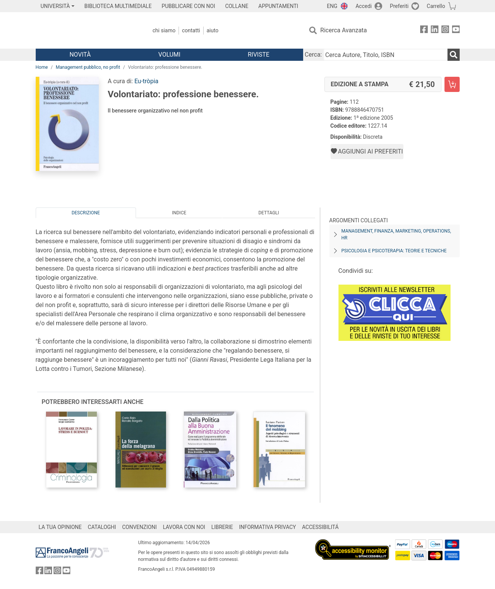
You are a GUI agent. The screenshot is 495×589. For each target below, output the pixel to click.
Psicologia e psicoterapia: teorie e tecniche (394, 250)
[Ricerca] (454, 55)
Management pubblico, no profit (88, 67)
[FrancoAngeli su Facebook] (424, 30)
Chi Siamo (164, 30)
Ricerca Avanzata (343, 30)
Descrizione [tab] (85, 212)
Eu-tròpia (146, 81)
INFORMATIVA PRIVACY (267, 527)
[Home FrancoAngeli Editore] (86, 30)
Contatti (191, 30)
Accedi (364, 6)
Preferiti (399, 6)
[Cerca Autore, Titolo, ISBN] (385, 55)
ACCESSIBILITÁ (320, 527)
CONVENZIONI (139, 527)
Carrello (436, 6)
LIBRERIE (222, 527)
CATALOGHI (102, 527)
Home (42, 67)
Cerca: (313, 54)
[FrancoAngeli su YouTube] (456, 30)
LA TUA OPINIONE (60, 527)
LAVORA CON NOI (184, 527)
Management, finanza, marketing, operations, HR (396, 234)
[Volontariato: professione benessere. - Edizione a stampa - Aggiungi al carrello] (452, 84)
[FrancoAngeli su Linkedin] (434, 30)
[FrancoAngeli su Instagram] (445, 30)
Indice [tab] (179, 212)
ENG (332, 6)
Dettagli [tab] (268, 212)
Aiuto (212, 30)
